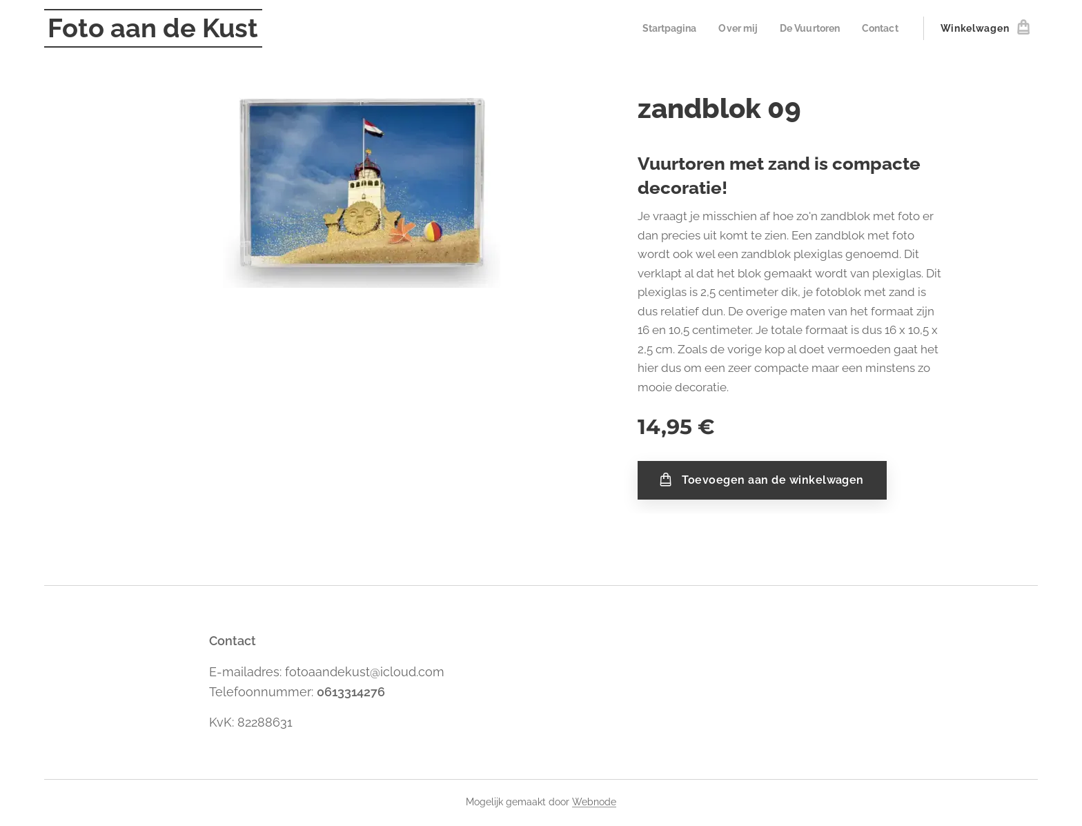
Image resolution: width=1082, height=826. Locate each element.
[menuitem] (659, 28)
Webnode (594, 801)
